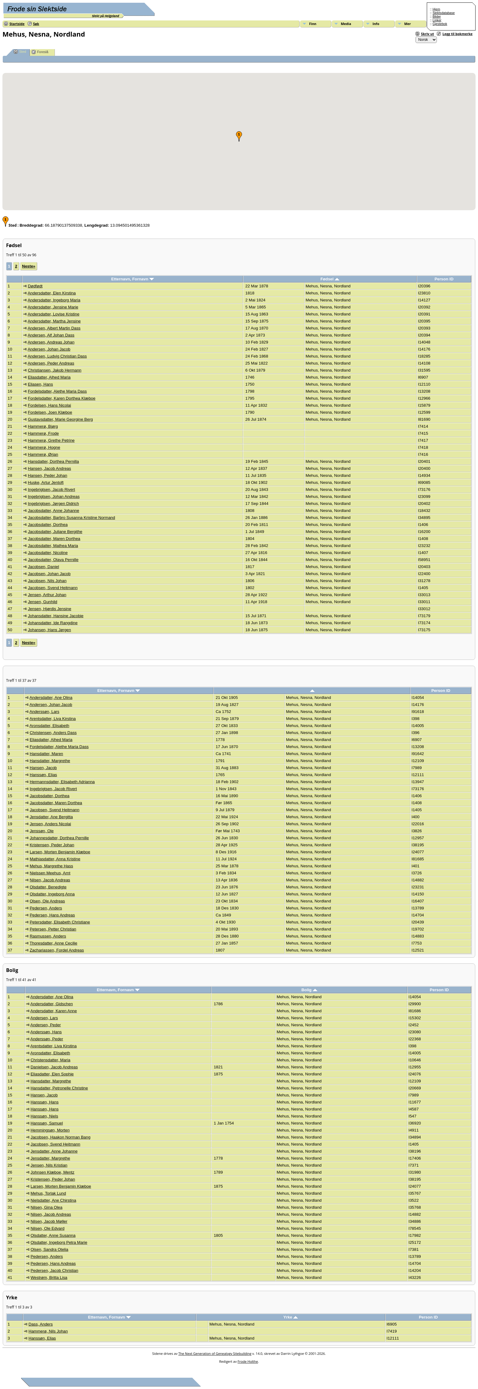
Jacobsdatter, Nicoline (47, 552)
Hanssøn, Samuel (46, 1123)
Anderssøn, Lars (44, 711)
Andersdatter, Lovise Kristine (54, 314)
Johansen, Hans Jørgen (49, 630)
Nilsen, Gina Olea (46, 1207)
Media (346, 23)
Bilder (437, 16)
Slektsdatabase (444, 13)
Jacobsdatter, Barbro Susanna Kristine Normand (71, 517)
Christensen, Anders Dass (53, 732)
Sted (20, 51)
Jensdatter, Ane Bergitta (51, 817)
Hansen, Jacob (43, 767)
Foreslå (40, 52)
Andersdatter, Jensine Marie (53, 307)
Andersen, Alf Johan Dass (51, 335)
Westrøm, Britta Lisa (48, 1277)
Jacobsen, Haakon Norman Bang (60, 1137)
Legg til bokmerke (457, 33)
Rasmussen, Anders (48, 936)
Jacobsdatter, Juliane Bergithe (55, 531)
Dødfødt (35, 286)
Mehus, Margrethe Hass (51, 866)
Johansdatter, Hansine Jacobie (55, 616)
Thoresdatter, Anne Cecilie (53, 943)
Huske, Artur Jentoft (45, 482)
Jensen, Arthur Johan (47, 594)
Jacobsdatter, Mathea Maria (53, 545)
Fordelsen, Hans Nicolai (49, 405)
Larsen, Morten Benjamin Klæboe (60, 852)
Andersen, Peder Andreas (51, 363)
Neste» (28, 266)
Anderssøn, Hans (46, 1032)
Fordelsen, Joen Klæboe (50, 412)
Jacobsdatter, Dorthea (47, 524)
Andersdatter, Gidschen (51, 1004)
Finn (312, 23)
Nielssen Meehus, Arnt (50, 873)
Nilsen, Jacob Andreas (50, 880)
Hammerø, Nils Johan (48, 1331)
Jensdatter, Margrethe (50, 1158)
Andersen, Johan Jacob (49, 349)
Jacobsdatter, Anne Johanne (53, 510)
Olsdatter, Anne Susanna (52, 1235)
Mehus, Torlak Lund (48, 1193)
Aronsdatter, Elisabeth (49, 725)
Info (376, 23)
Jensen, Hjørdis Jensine (49, 608)
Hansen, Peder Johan (47, 475)
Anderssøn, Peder (46, 1039)
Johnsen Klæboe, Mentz (52, 1172)
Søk (36, 23)
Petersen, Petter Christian (53, 929)
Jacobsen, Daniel (43, 566)
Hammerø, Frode (43, 433)
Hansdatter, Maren (46, 753)
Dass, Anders (41, 1324)
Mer (407, 23)
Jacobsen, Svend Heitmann (52, 587)
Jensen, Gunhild (42, 601)
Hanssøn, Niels (44, 1116)
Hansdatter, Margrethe (50, 760)
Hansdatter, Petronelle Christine (59, 1088)
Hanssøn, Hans (44, 1102)
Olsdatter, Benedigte (48, 887)
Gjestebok (440, 24)
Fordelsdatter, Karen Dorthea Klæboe (61, 398)
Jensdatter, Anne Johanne (53, 1151)
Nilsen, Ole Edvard (47, 1228)
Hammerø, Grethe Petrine (51, 440)
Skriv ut (427, 33)
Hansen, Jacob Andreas (49, 468)
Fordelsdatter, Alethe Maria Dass (57, 391)
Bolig (309, 990)
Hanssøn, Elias (43, 774)
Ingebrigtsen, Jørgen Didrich (53, 503)
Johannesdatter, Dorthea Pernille (59, 838)
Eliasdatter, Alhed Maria (49, 377)
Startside (17, 23)
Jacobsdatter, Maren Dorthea (54, 538)
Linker (437, 20)
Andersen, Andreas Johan (51, 342)
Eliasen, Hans (40, 384)
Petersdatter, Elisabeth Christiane (60, 922)
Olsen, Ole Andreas (47, 901)
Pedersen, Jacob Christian (54, 1270)
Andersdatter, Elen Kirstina (52, 293)
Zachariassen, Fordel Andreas (57, 950)
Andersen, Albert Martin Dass (54, 328)
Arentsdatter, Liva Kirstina (53, 718)
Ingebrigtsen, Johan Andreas (54, 496)
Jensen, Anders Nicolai (50, 824)
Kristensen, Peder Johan (52, 845)
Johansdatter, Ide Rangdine (52, 623)
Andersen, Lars (44, 1018)
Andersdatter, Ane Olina (51, 697)
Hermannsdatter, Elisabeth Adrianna (62, 781)
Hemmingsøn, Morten (50, 1130)
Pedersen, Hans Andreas (52, 915)
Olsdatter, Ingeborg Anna (52, 894)
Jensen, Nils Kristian (48, 1165)
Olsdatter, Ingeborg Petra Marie (58, 1242)
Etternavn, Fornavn (132, 279)
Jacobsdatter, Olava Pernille (53, 559)
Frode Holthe (247, 1361)
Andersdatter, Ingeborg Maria (54, 300)
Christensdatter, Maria (50, 1060)
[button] (239, 136)
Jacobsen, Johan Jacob (49, 573)
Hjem (436, 9)
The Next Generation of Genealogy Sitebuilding (214, 1353)
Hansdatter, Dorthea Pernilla (53, 461)
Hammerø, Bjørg (43, 426)
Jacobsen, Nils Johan (47, 580)
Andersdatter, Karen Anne (53, 1011)
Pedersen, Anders (46, 908)
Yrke (290, 1317)
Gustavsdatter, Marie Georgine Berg (60, 419)
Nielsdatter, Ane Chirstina (53, 1200)
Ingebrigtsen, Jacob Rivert (51, 489)
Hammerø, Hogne (44, 447)
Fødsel (329, 279)
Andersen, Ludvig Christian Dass (57, 356)
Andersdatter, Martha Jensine (54, 321)
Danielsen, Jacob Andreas (54, 1067)
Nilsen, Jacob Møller (48, 1221)
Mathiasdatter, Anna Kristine (55, 859)
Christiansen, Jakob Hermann (54, 370)
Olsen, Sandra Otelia (49, 1249)
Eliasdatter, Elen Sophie (52, 1074)
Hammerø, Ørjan (43, 454)
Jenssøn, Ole (42, 831)
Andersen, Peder (45, 1025)
